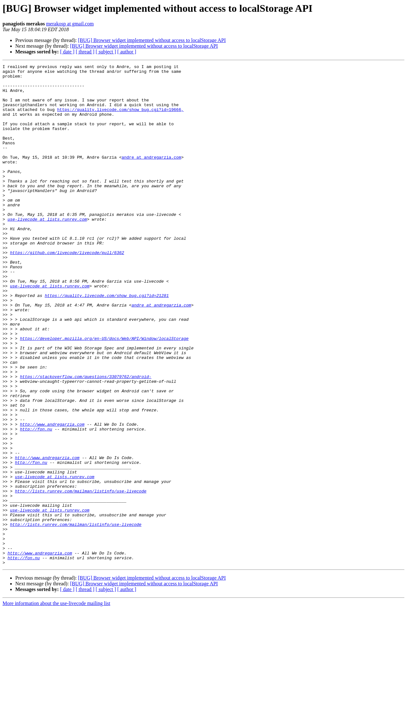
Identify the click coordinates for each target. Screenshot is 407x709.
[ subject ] (106, 51)
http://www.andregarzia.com (52, 496)
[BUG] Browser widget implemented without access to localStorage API (152, 40)
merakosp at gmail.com (70, 23)
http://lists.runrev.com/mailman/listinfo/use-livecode (80, 577)
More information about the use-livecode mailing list (56, 703)
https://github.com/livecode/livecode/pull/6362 (67, 290)
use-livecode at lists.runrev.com (47, 250)
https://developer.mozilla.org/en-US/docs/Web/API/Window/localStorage (104, 393)
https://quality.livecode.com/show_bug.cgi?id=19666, (120, 119)
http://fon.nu (36, 502)
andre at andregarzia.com (151, 176)
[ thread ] (85, 51)
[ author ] (126, 51)
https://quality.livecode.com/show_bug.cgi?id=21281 (107, 342)
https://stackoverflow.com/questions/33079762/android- (85, 439)
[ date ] (67, 51)
